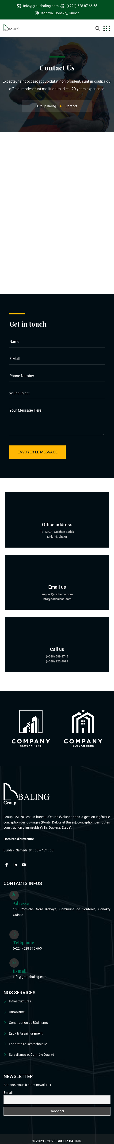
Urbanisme (17, 1012)
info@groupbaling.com (41, 6)
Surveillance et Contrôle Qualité (31, 1054)
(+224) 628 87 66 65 (81, 6)
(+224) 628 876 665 (27, 948)
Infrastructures (20, 1001)
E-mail (8, 1092)
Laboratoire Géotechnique (28, 1044)
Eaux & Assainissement (26, 1033)
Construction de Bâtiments (28, 1022)
